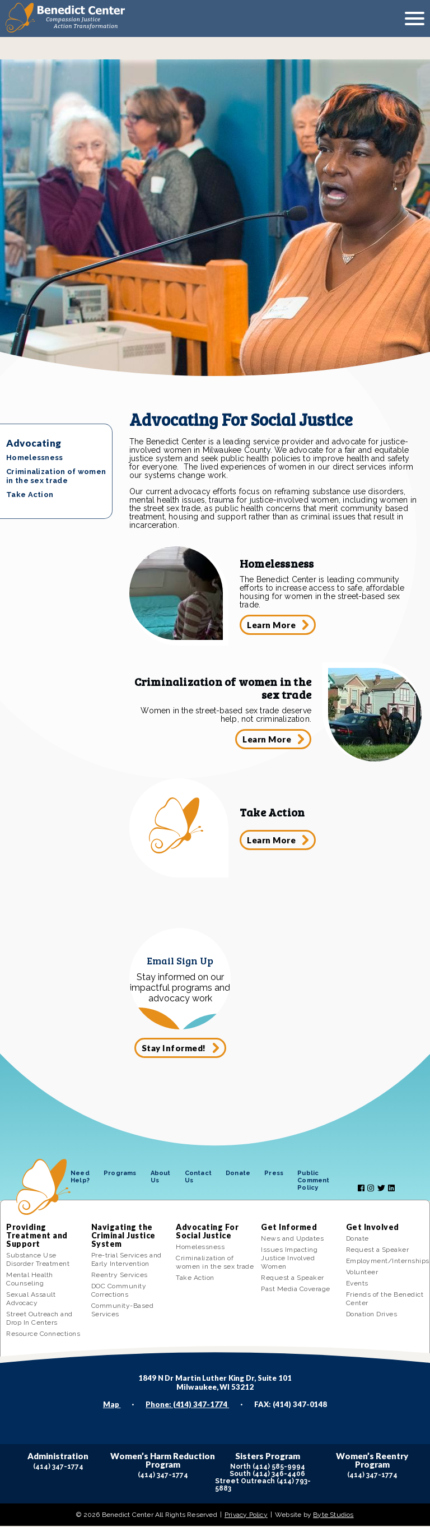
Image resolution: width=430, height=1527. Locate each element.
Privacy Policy (246, 1516)
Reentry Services (119, 1276)
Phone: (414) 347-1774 (187, 1405)
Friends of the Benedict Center (385, 1300)
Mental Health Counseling (29, 1280)
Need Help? (80, 1178)
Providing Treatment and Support (37, 1236)
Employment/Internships (385, 1262)
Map (112, 1405)
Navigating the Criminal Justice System (123, 1236)
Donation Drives (372, 1315)
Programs (120, 1174)
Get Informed (289, 1228)
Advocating (33, 443)
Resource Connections (43, 1335)
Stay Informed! (174, 1048)
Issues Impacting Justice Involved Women (289, 1259)
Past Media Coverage (295, 1290)
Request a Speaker (292, 1279)
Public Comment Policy (313, 1181)
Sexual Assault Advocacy (30, 1300)
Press (273, 1174)
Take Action (29, 494)
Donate (238, 1174)
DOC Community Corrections (119, 1291)
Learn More (271, 625)
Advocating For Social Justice (207, 1232)
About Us (161, 1178)
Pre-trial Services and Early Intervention (126, 1260)
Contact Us (198, 1178)
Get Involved (372, 1228)
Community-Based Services (122, 1311)
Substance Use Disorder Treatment (37, 1260)
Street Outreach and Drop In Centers (39, 1319)
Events (357, 1284)
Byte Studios (333, 1516)
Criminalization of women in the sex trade (56, 476)
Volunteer (362, 1273)
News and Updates (292, 1239)
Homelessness (34, 457)
